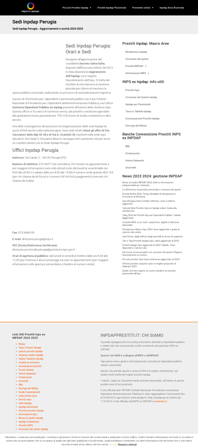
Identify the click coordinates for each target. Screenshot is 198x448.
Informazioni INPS (137, 73)
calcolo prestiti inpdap (31, 351)
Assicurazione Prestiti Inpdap (142, 118)
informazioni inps (28, 414)
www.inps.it (161, 401)
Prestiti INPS (26, 425)
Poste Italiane (26, 369)
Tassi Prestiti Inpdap (30, 347)
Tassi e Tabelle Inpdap (138, 111)
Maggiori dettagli (127, 444)
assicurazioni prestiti (30, 366)
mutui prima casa (28, 395)
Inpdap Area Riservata (172, 7)
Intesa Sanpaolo (134, 160)
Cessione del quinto (137, 59)
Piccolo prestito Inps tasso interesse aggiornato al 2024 (150, 259)
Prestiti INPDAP (135, 66)
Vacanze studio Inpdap (31, 355)
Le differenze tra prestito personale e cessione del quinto (151, 189)
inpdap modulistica (29, 421)
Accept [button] (113, 444)
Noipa (22, 343)
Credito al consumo (29, 362)
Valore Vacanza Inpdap (31, 358)
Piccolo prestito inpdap (31, 410)
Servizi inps (25, 399)
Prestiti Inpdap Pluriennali (111, 7)
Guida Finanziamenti (29, 392)
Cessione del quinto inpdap (33, 429)
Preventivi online (142, 7)
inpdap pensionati (28, 406)
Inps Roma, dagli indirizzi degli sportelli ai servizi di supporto (152, 236)
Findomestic (132, 153)
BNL (127, 146)
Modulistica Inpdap (136, 51)
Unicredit (130, 167)
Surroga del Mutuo (136, 125)
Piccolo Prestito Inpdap (76, 7)
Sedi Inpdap (25, 403)
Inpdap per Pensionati (138, 104)
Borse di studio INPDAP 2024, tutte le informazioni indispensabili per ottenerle (147, 184)
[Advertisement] (38, 65)
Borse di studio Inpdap (31, 418)
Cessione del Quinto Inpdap (141, 97)
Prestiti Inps (132, 90)
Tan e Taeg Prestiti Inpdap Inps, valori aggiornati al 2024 (150, 240)
